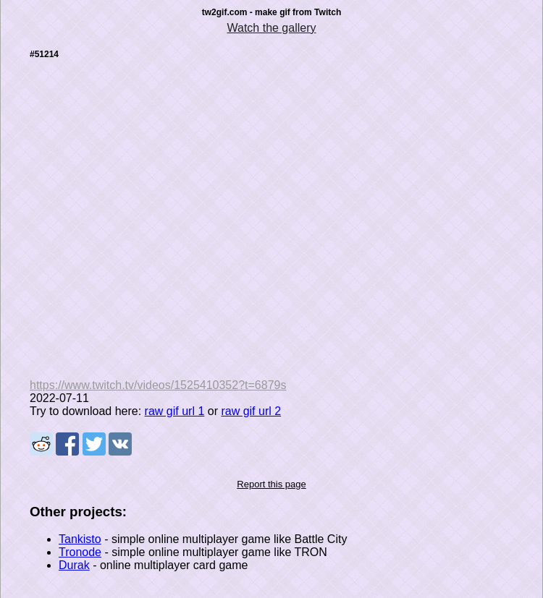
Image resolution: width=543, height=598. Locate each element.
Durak (74, 565)
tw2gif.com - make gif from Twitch (271, 12)
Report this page (271, 484)
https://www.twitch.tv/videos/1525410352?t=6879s (158, 385)
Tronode (80, 552)
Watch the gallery (271, 28)
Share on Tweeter (94, 444)
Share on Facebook (67, 444)
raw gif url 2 (251, 411)
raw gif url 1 (175, 411)
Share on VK (120, 444)
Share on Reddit (41, 444)
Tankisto (80, 539)
